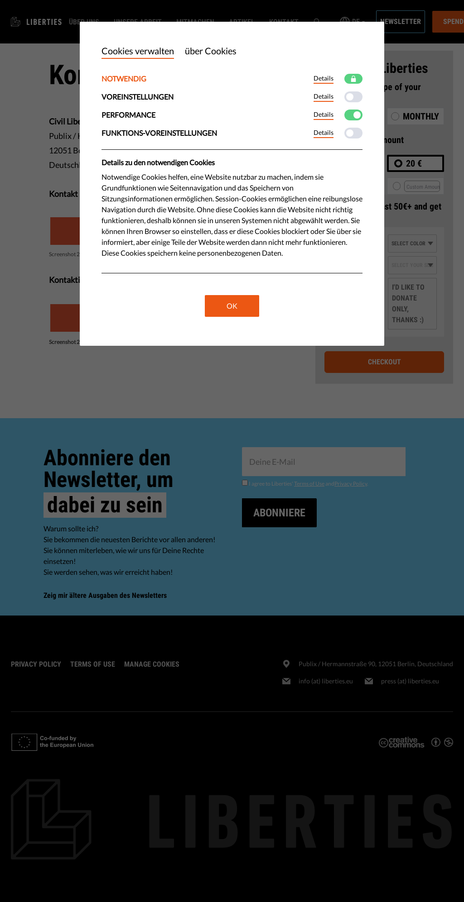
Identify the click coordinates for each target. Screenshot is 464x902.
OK (232, 305)
